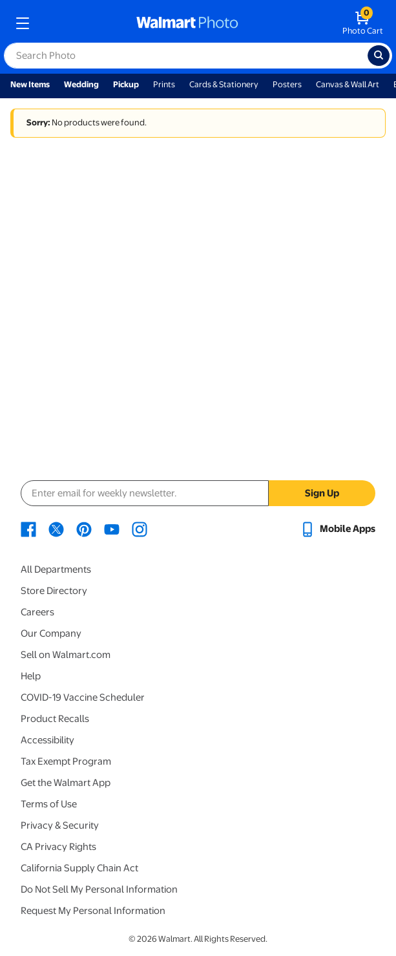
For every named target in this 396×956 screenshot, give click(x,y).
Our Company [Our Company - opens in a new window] (51, 633)
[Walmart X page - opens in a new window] (56, 529)
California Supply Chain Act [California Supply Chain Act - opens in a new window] (79, 868)
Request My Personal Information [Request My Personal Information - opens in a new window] (93, 911)
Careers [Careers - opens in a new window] (37, 612)
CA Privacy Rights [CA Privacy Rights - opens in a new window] (58, 847)
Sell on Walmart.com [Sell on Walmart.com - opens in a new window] (65, 655)
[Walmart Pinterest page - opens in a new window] (84, 529)
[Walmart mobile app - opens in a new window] (337, 529)
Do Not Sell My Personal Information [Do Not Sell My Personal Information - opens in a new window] (99, 889)
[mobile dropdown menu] (22, 23)
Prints (164, 84)
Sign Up (322, 493)
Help (31, 676)
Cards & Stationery (223, 84)
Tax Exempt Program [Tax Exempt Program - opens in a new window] (66, 761)
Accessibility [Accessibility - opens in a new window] (47, 740)
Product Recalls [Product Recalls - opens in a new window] (55, 719)
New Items (30, 84)
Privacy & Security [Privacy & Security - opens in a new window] (60, 825)
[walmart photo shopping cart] (363, 23)
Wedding (81, 84)
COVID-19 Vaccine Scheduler (83, 697)
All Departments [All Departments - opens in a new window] (56, 569)
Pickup (126, 84)
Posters (287, 84)
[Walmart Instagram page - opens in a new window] (139, 529)
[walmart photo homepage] (187, 23)
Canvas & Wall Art (347, 84)
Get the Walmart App (65, 783)
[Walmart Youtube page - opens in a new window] (112, 529)
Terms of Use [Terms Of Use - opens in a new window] (49, 804)
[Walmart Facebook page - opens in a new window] (28, 529)
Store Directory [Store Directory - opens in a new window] (54, 591)
